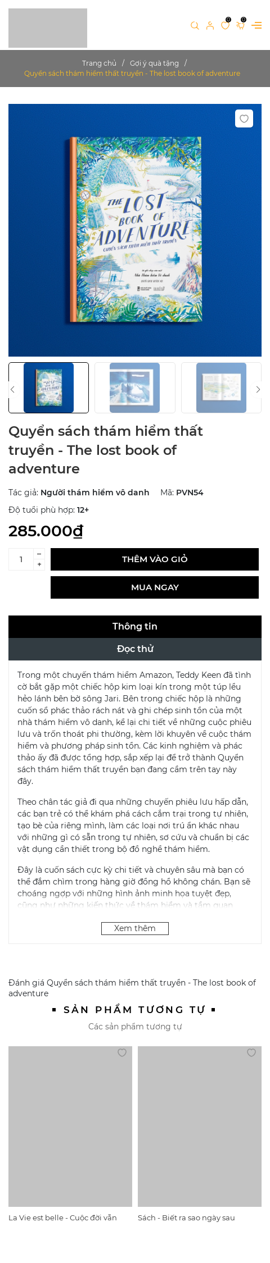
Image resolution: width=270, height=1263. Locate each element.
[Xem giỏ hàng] (240, 25)
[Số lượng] (21, 559)
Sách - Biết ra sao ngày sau (186, 1217)
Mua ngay (155, 587)
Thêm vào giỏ (155, 559)
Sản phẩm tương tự (135, 1009)
